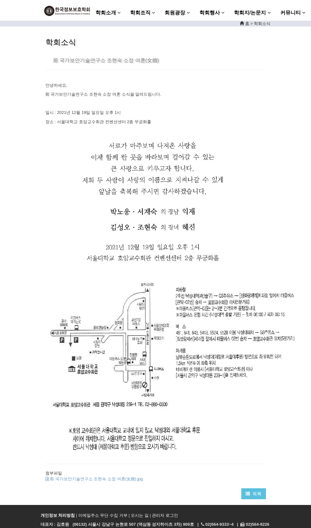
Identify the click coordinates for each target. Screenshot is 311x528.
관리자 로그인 (165, 515)
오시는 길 (140, 515)
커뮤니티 (292, 12)
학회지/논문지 (252, 12)
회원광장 (177, 12)
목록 (253, 493)
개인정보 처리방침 (58, 515)
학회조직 (142, 12)
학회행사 (211, 12)
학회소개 (108, 12)
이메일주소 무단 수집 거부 (103, 515)
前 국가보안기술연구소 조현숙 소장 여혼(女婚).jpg (94, 478)
